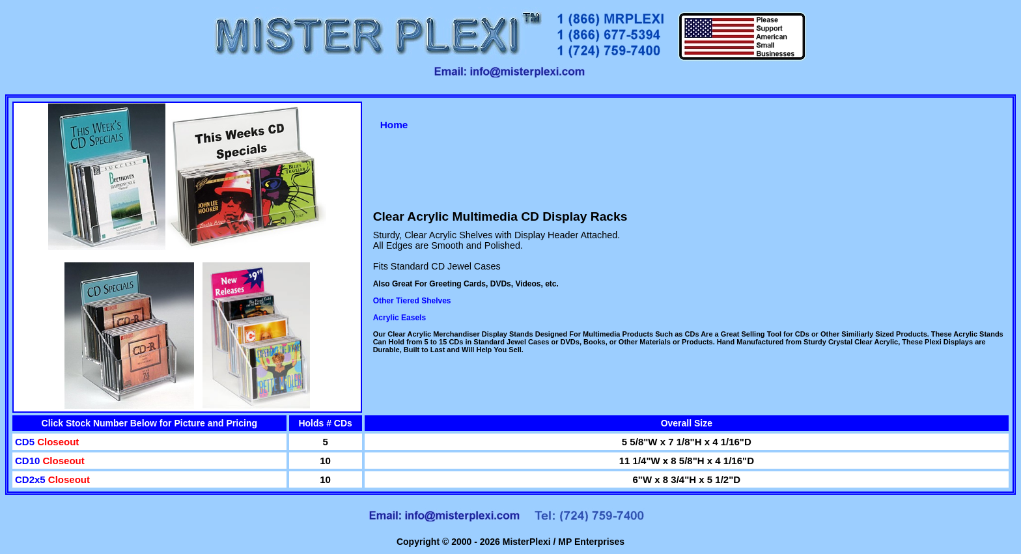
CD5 (26, 441)
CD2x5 (31, 479)
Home (394, 124)
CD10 (29, 460)
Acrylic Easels (399, 317)
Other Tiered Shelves (412, 300)
